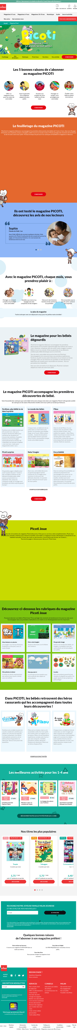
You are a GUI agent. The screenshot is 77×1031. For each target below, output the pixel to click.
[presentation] (18, 919)
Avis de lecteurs (15, 57)
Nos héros (45, 57)
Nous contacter (33, 977)
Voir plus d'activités (38, 756)
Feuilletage (5, 57)
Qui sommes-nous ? (65, 986)
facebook (15, 975)
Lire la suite (10, 926)
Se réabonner (33, 988)
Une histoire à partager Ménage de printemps (67, 803)
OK (23, 986)
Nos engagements (65, 988)
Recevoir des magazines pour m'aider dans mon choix (35, 1007)
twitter (23, 975)
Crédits (69, 1026)
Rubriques (25, 57)
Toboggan (43, 865)
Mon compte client (34, 986)
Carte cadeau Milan (34, 1015)
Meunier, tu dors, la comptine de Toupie (27, 803)
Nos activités (55, 57)
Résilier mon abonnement (36, 998)
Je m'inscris (55, 913)
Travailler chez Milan (66, 992)
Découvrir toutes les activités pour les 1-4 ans (38, 816)
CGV (1, 1026)
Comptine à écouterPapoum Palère (8, 803)
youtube (19, 975)
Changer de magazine (35, 996)
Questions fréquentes (35, 975)
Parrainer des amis (34, 994)
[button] (69, 7)
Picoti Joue (35, 57)
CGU (5, 1026)
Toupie (15, 865)
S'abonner (69, 57)
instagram (11, 975)
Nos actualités (64, 990)
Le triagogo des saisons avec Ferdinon (47, 802)
